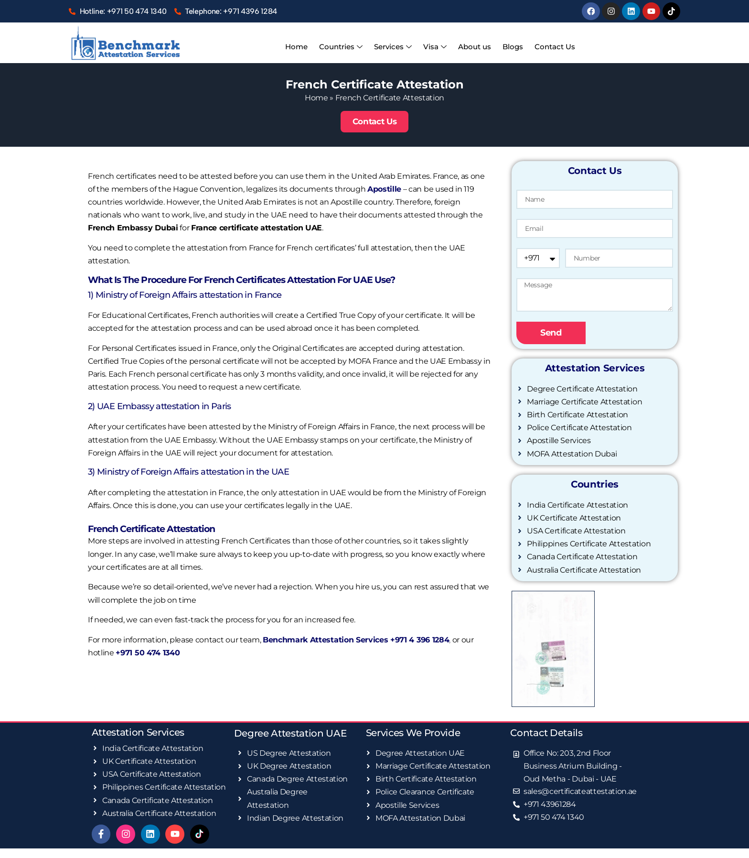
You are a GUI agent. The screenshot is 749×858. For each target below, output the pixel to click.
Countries (344, 46)
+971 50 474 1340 (148, 652)
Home (302, 46)
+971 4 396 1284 (419, 638)
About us (472, 46)
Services (395, 46)
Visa (435, 46)
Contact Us (549, 46)
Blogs (509, 46)
